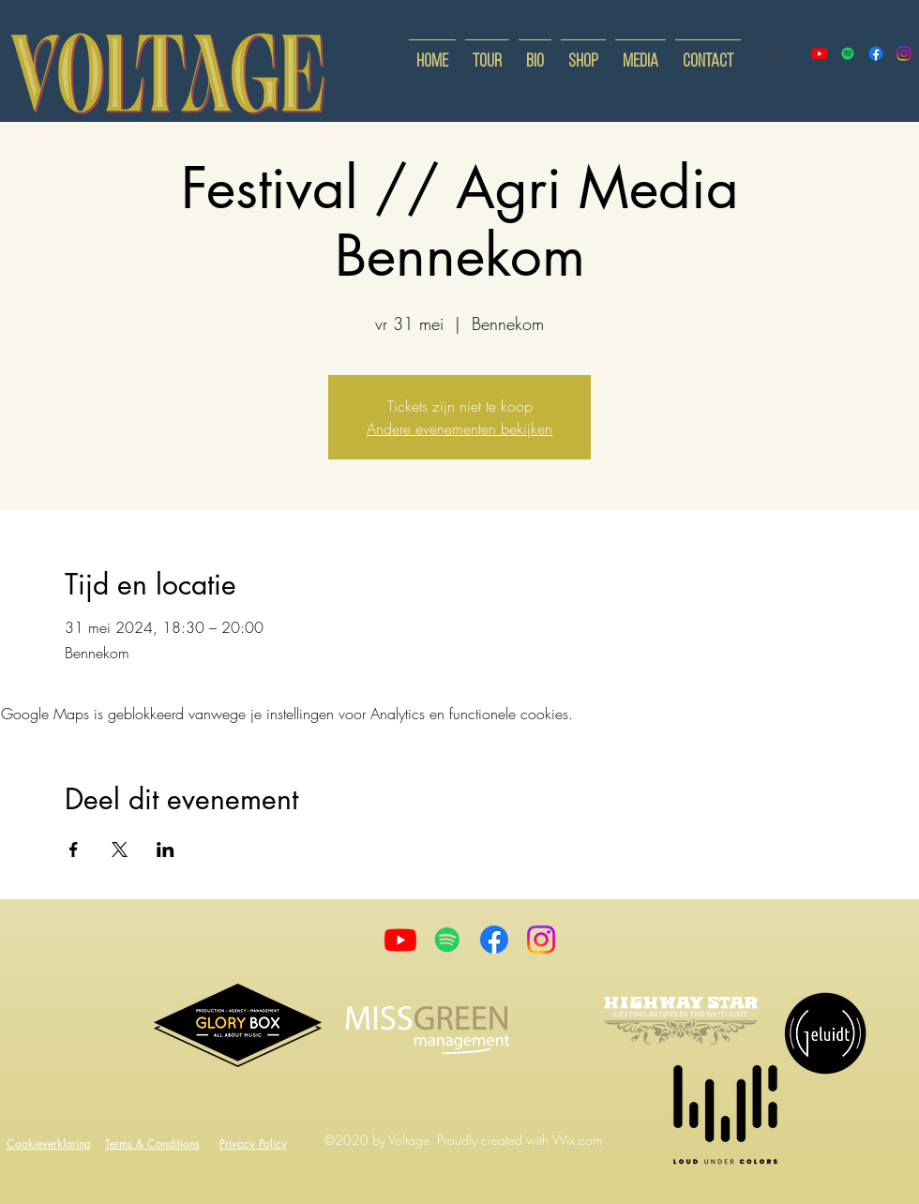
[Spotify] (847, 53)
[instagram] (904, 53)
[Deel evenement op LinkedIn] (165, 849)
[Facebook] (494, 939)
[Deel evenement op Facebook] (74, 849)
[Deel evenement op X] (119, 849)
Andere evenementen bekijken (459, 428)
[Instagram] (541, 939)
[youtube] (819, 53)
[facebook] (875, 53)
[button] (776, 53)
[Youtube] (400, 939)
